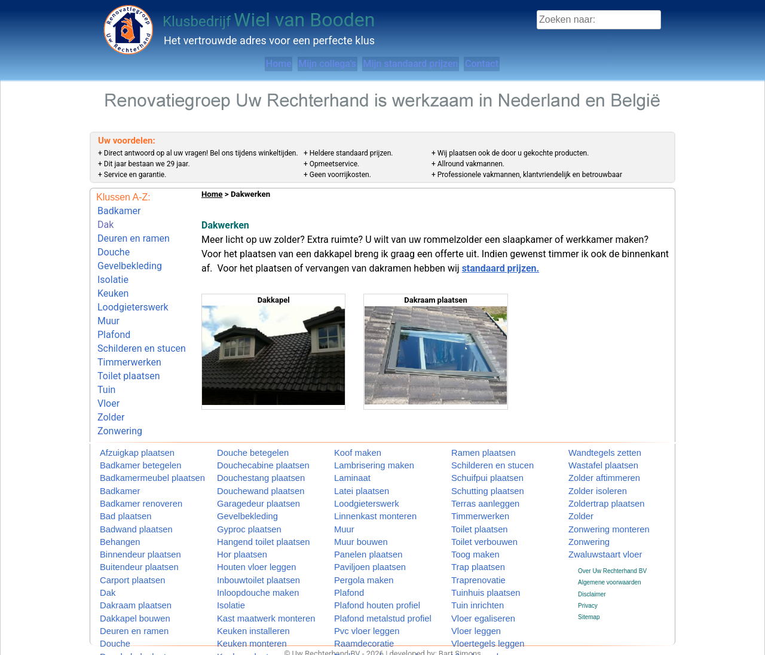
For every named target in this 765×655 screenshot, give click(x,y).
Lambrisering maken (361, 456)
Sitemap (589, 597)
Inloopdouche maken (245, 571)
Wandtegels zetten (592, 445)
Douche (113, 243)
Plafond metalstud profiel (367, 594)
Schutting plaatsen (475, 479)
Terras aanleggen (474, 491)
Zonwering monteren (595, 514)
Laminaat (346, 468)
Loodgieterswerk (133, 288)
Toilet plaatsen (128, 345)
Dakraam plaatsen (124, 583)
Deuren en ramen (133, 232)
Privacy (588, 586)
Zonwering (119, 390)
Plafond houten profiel (363, 583)
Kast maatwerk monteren (250, 594)
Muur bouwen (352, 525)
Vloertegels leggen (476, 617)
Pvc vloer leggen (356, 605)
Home (235, 63)
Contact (522, 63)
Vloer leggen (468, 605)
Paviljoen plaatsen (358, 548)
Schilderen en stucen (141, 322)
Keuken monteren (240, 617)
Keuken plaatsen (239, 629)
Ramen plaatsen (473, 445)
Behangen (113, 525)
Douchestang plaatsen (247, 468)
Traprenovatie (469, 559)
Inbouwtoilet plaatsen (245, 559)
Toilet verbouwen (473, 525)
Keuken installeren (241, 605)
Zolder (110, 379)
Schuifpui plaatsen (475, 468)
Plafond (113, 311)
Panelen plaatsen (357, 537)
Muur (108, 300)
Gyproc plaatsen (239, 514)
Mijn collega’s (311, 63)
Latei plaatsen (352, 479)
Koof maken (350, 445)
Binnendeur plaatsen (127, 537)
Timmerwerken (129, 334)
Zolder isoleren (588, 479)
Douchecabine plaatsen (248, 456)
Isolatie (112, 266)
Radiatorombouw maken (366, 629)
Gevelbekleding (129, 255)
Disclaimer (592, 574)
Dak (105, 221)
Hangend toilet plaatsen (248, 525)
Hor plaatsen (234, 537)
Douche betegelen (241, 445)
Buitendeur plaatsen (126, 548)
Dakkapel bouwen (124, 594)
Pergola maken (354, 559)
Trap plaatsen (469, 548)
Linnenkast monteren (362, 502)
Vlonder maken (471, 629)
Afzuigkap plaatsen (125, 445)
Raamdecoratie (354, 617)
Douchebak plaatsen (127, 629)
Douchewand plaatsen (246, 479)
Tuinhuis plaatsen (474, 571)
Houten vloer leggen (244, 548)
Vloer (108, 367)
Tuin (106, 356)
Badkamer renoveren (127, 491)
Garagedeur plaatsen (245, 491)
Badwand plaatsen (124, 514)
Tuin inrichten (469, 583)
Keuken (112, 277)
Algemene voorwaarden (609, 562)
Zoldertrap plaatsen (594, 491)
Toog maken (467, 537)
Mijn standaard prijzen (423, 63)
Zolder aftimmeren (592, 468)
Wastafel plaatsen (592, 456)
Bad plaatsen (117, 502)
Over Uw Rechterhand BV (612, 551)
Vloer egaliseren (472, 594)
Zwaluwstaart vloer (593, 537)
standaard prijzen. (501, 268)
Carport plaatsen (122, 559)
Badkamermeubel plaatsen (135, 468)
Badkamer (118, 209)
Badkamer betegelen (127, 456)
